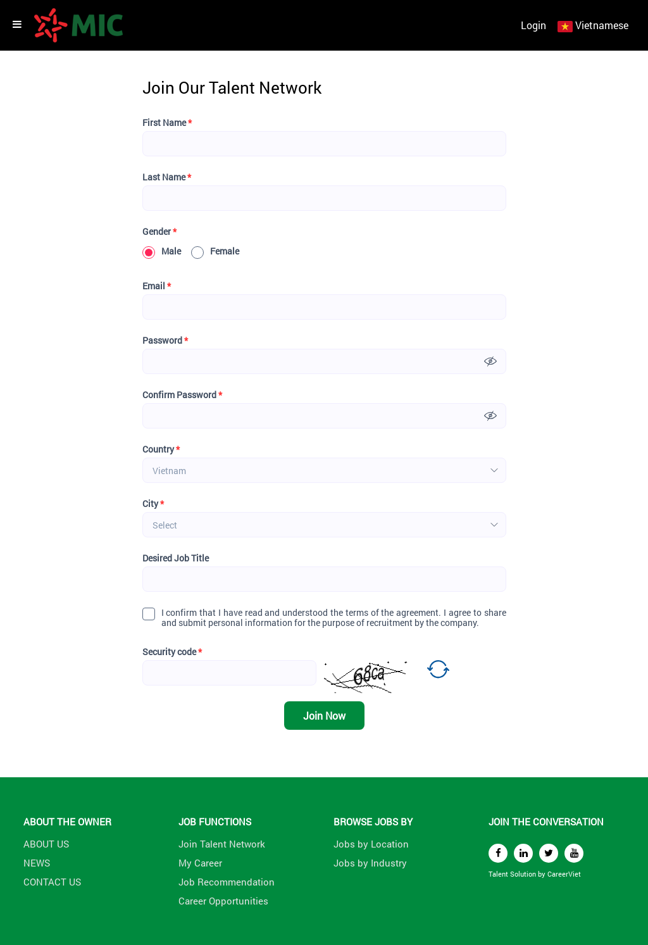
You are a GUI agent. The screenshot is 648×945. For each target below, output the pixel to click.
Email (156, 286)
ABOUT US (46, 843)
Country (161, 449)
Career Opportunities (223, 900)
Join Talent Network (221, 843)
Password (165, 340)
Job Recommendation (226, 881)
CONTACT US (52, 881)
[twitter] (548, 853)
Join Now (324, 715)
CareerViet (564, 874)
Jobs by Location (371, 843)
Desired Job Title (175, 558)
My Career (200, 862)
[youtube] (573, 853)
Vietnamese (601, 25)
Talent (499, 874)
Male (161, 251)
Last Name (166, 177)
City (153, 504)
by (542, 874)
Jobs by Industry (370, 862)
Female (215, 251)
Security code (172, 652)
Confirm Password (182, 395)
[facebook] (498, 853)
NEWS (36, 862)
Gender (159, 232)
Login (533, 25)
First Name (167, 123)
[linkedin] (523, 853)
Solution (524, 874)
